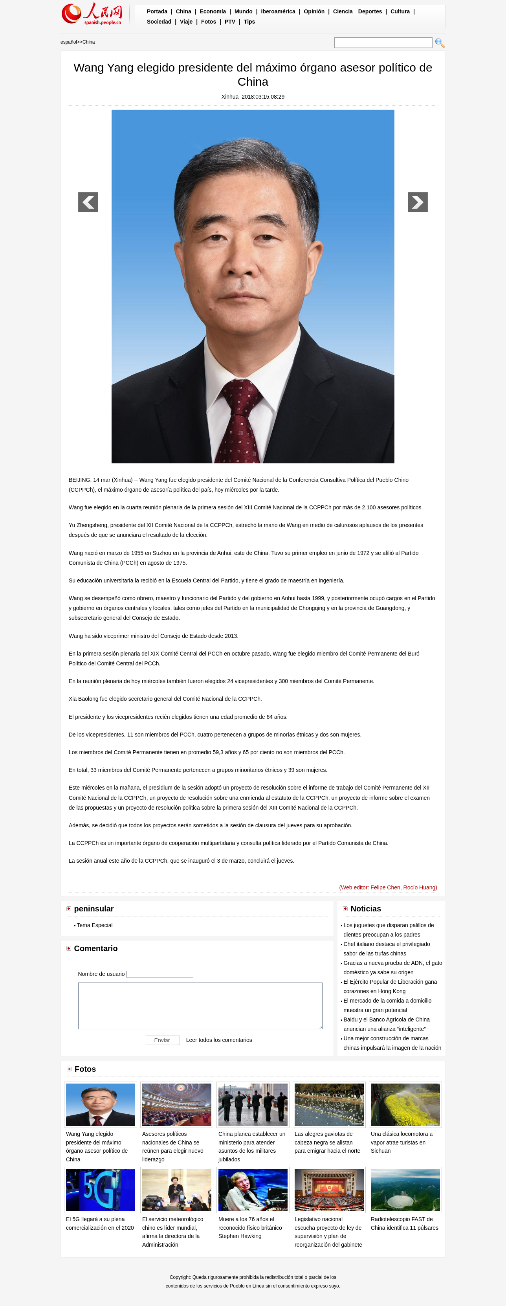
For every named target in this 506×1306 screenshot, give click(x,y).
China (183, 11)
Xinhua (230, 97)
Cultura (400, 11)
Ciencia (343, 11)
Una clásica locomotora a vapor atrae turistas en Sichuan (402, 1142)
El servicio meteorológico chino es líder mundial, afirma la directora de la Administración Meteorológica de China (173, 1236)
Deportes (370, 11)
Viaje (186, 21)
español (68, 42)
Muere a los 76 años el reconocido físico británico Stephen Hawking (250, 1227)
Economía (213, 11)
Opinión (314, 11)
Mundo (244, 11)
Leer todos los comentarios (219, 1040)
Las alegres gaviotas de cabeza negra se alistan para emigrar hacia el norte (327, 1142)
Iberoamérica (278, 11)
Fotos (208, 21)
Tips (249, 21)
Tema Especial (95, 925)
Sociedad (159, 21)
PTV (230, 21)
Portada (157, 11)
